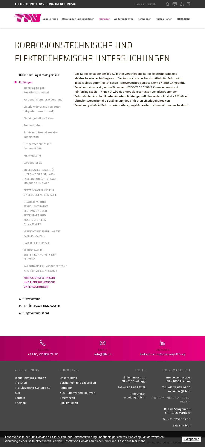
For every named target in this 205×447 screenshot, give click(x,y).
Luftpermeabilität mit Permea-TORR (37, 146)
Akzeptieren (192, 439)
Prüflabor (103, 18)
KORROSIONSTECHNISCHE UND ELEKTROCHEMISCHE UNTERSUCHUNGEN (40, 282)
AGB (17, 392)
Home (168, 4)
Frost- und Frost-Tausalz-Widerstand (41, 134)
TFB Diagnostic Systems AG (32, 387)
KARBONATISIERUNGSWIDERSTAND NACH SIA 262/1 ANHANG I (43, 268)
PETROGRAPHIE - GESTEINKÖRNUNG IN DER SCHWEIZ (40, 254)
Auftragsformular (30, 299)
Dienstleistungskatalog (30, 377)
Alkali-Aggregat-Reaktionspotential (36, 90)
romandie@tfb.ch (179, 390)
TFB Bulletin (183, 18)
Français (139, 4)
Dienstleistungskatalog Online (39, 75)
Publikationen (164, 18)
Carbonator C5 (33, 162)
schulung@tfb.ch (135, 397)
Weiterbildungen (123, 18)
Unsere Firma (49, 18)
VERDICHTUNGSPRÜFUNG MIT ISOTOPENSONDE (42, 233)
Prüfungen (26, 82)
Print (188, 4)
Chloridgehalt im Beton (39, 118)
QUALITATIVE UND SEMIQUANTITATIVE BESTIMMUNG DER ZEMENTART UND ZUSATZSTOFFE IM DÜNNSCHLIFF (36, 213)
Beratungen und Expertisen (78, 18)
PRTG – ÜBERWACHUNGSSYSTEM (39, 306)
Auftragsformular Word (34, 313)
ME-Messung (32, 155)
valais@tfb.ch (181, 425)
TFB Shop (21, 382)
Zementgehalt (33, 125)
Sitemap (182, 4)
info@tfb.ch (138, 393)
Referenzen (144, 18)
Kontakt (174, 4)
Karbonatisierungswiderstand (43, 99)
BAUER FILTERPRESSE (37, 243)
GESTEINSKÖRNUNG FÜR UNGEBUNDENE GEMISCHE (40, 192)
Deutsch (151, 4)
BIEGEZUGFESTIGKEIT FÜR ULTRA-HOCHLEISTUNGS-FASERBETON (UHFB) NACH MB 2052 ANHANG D (40, 176)
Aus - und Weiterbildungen (77, 392)
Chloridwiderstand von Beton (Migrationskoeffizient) (42, 108)
